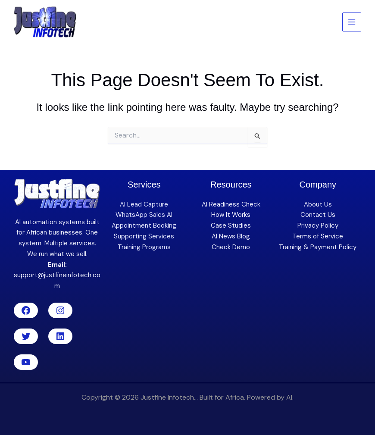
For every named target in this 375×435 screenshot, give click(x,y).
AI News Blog (231, 236)
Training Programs (144, 247)
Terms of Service (317, 236)
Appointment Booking (144, 225)
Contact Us (317, 214)
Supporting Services (144, 236)
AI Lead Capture (144, 204)
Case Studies (231, 225)
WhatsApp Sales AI (144, 214)
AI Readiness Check (231, 204)
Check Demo (231, 247)
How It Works (230, 214)
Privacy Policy (317, 225)
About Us (318, 204)
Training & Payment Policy (317, 247)
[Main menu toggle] (352, 22)
